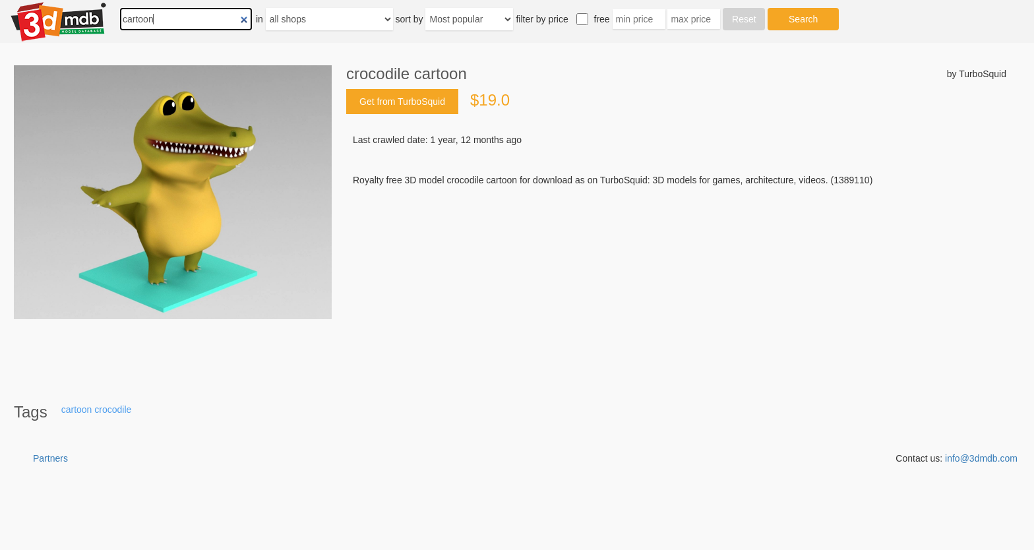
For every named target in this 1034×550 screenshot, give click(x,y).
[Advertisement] (676, 287)
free (602, 19)
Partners (50, 458)
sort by (409, 19)
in (259, 19)
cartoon (76, 409)
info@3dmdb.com (981, 458)
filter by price (542, 19)
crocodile (112, 409)
